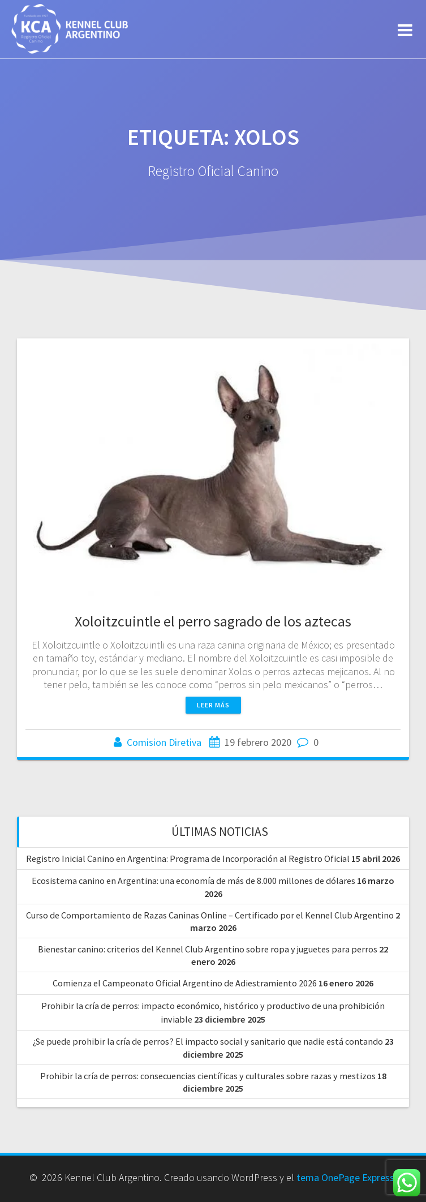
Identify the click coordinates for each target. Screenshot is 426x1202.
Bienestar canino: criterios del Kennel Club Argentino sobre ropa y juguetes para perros (207, 949)
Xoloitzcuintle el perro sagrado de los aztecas (213, 621)
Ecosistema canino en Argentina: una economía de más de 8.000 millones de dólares (193, 880)
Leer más (213, 705)
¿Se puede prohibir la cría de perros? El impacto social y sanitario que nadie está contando (208, 1041)
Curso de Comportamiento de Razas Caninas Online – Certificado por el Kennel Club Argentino (210, 915)
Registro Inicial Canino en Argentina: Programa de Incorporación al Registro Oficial (188, 858)
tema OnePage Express (345, 1177)
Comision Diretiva (164, 742)
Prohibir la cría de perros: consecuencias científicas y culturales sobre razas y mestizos (208, 1075)
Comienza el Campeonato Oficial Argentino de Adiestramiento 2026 (185, 983)
